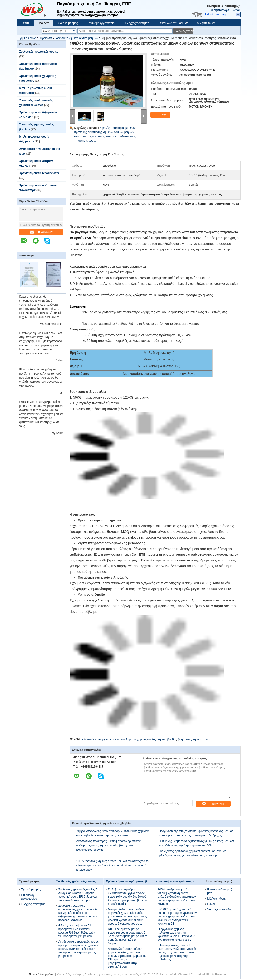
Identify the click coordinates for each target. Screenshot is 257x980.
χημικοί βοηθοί (167, 739)
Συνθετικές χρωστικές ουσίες (38, 51)
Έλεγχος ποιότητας (137, 23)
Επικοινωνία (41, 232)
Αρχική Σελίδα (27, 38)
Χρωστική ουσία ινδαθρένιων (39, 173)
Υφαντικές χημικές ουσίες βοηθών (76, 38)
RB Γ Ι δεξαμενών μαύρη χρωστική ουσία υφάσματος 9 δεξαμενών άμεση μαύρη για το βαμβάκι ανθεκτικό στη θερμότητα (127, 936)
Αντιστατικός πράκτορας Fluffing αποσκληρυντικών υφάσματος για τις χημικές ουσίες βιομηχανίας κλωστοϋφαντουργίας (108, 845)
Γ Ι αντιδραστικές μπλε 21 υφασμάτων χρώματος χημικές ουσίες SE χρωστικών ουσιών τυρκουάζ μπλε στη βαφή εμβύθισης (177, 952)
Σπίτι (26, 23)
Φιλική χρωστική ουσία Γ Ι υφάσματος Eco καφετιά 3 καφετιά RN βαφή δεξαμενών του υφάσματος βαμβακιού (76, 931)
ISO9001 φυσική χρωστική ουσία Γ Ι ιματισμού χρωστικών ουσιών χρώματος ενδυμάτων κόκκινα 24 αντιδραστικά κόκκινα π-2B (177, 916)
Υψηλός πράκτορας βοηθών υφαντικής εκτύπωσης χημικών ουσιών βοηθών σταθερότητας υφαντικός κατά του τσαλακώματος (105, 132)
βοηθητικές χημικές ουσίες (194, 739)
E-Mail (211, 904)
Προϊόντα (43, 23)
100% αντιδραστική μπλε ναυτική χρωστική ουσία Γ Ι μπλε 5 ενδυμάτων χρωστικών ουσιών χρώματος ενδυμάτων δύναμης (177, 896)
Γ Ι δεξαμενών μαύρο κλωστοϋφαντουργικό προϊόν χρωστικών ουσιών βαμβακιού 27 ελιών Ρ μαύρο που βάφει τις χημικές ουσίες (128, 896)
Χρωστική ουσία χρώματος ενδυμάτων (182, 881)
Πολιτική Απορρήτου (41, 974)
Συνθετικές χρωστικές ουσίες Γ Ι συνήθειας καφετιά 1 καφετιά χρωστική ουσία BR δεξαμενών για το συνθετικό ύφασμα (78, 895)
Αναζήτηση (186, 31)
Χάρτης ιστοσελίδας (219, 909)
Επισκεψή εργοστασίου (101, 23)
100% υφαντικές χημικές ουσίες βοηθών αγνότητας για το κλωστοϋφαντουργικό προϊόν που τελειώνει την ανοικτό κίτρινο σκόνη (112, 865)
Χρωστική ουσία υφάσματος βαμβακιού (133, 881)
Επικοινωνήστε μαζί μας (173, 23)
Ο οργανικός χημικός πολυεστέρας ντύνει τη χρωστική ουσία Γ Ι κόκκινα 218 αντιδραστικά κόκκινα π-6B (177, 934)
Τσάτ (161, 115)
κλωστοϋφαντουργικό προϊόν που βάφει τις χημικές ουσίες (119, 739)
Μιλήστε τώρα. (220, 10)
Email (236, 10)
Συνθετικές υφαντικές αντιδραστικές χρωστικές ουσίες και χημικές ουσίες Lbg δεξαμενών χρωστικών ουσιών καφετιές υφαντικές (78, 913)
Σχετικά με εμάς (68, 23)
